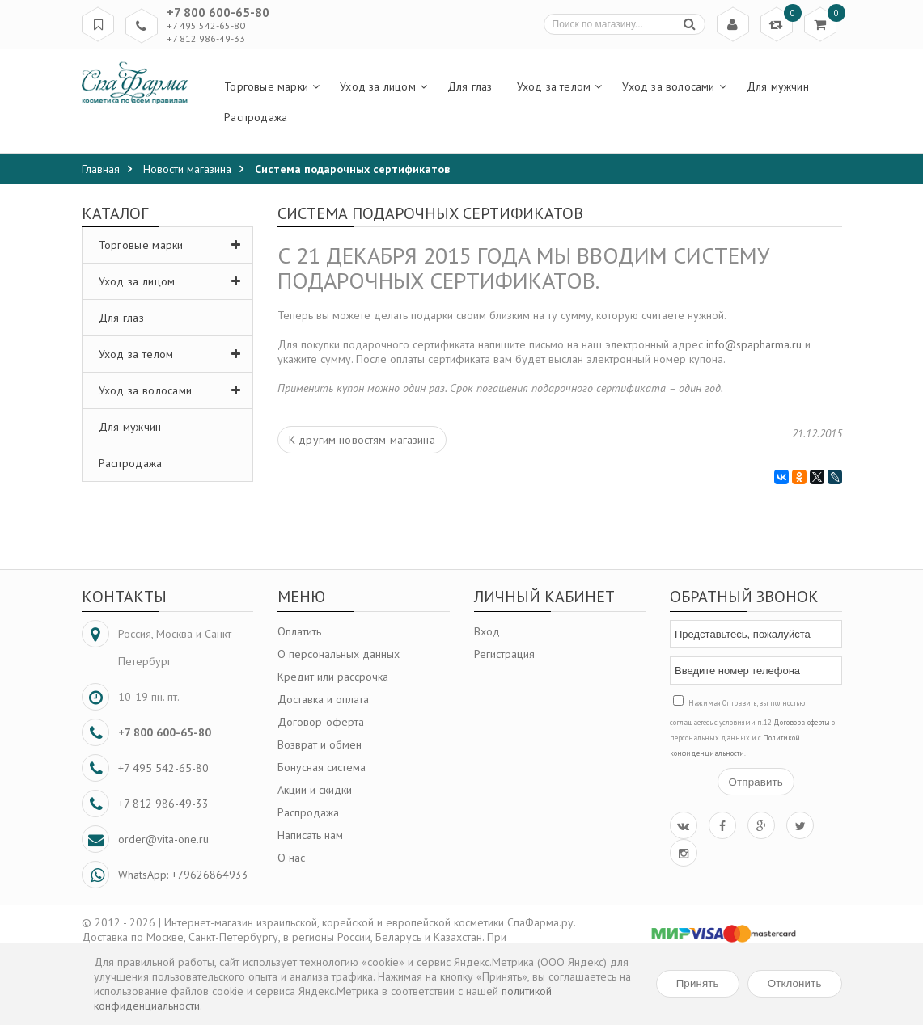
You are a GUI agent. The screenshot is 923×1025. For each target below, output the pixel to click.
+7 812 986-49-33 (206, 38)
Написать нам (310, 835)
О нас (291, 857)
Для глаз (121, 317)
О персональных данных (338, 654)
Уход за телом (174, 354)
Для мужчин (130, 427)
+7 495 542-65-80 (206, 25)
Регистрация (504, 654)
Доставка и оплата (323, 699)
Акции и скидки (314, 789)
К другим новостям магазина (362, 439)
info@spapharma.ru (754, 344)
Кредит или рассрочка (332, 676)
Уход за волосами (174, 390)
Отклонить (795, 983)
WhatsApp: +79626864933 (183, 874)
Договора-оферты (801, 722)
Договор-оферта (320, 722)
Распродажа (131, 463)
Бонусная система (321, 767)
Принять (697, 983)
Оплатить (299, 631)
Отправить (756, 782)
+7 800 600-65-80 (218, 12)
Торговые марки (174, 245)
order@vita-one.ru (163, 839)
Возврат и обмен (319, 744)
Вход (487, 631)
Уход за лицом (174, 281)
